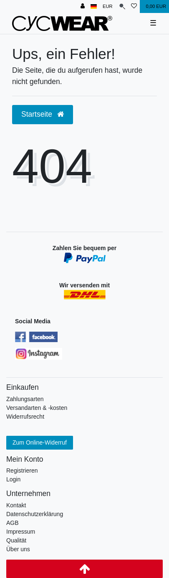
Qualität (16, 540)
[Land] (94, 6)
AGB (12, 522)
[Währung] (108, 6)
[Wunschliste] (134, 6)
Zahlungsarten (25, 399)
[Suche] (122, 6)
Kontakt (16, 505)
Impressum (20, 531)
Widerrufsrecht (25, 416)
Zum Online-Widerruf (40, 442)
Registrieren (22, 470)
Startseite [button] (42, 114)
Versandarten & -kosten (36, 407)
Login (13, 479)
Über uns (18, 549)
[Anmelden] (83, 6)
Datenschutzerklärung (34, 514)
